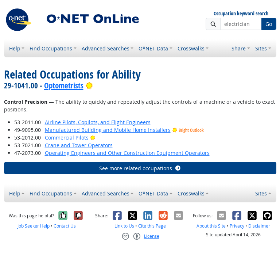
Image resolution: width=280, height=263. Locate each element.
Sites (261, 48)
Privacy (237, 226)
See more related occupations (140, 168)
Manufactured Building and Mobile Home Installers (108, 129)
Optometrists (63, 85)
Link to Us (124, 226)
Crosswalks (191, 48)
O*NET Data (153, 48)
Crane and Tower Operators (79, 145)
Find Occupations (51, 48)
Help (14, 48)
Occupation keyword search (241, 14)
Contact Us (65, 226)
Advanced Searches (105, 48)
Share (239, 48)
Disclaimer (259, 226)
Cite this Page (152, 226)
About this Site (211, 226)
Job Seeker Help (34, 226)
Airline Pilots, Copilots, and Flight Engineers (98, 122)
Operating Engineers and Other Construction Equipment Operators (127, 152)
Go (268, 23)
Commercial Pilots (67, 137)
